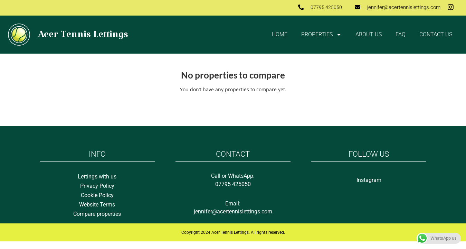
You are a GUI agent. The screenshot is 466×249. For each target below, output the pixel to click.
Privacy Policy (97, 186)
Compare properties (97, 214)
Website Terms (97, 204)
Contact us (435, 34)
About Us (368, 34)
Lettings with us (97, 176)
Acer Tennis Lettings (83, 37)
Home (279, 34)
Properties (321, 34)
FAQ (401, 34)
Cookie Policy (97, 195)
